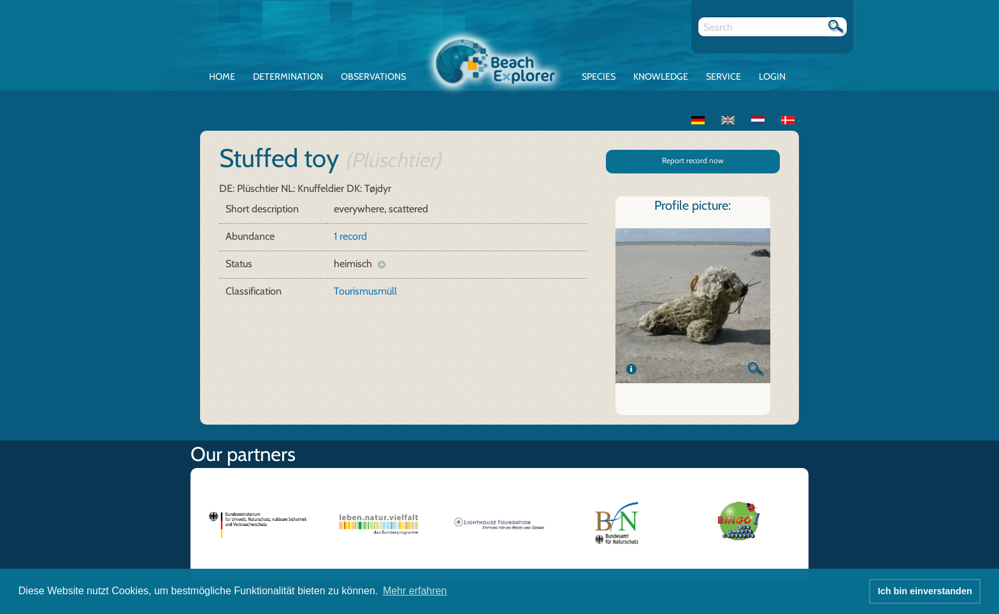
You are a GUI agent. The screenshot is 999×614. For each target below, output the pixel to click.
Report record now (693, 160)
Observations (373, 76)
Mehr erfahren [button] (415, 590)
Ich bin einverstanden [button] (925, 591)
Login (772, 76)
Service (723, 76)
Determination (288, 76)
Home (222, 76)
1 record (350, 236)
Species (598, 76)
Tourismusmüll (365, 291)
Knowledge (660, 76)
